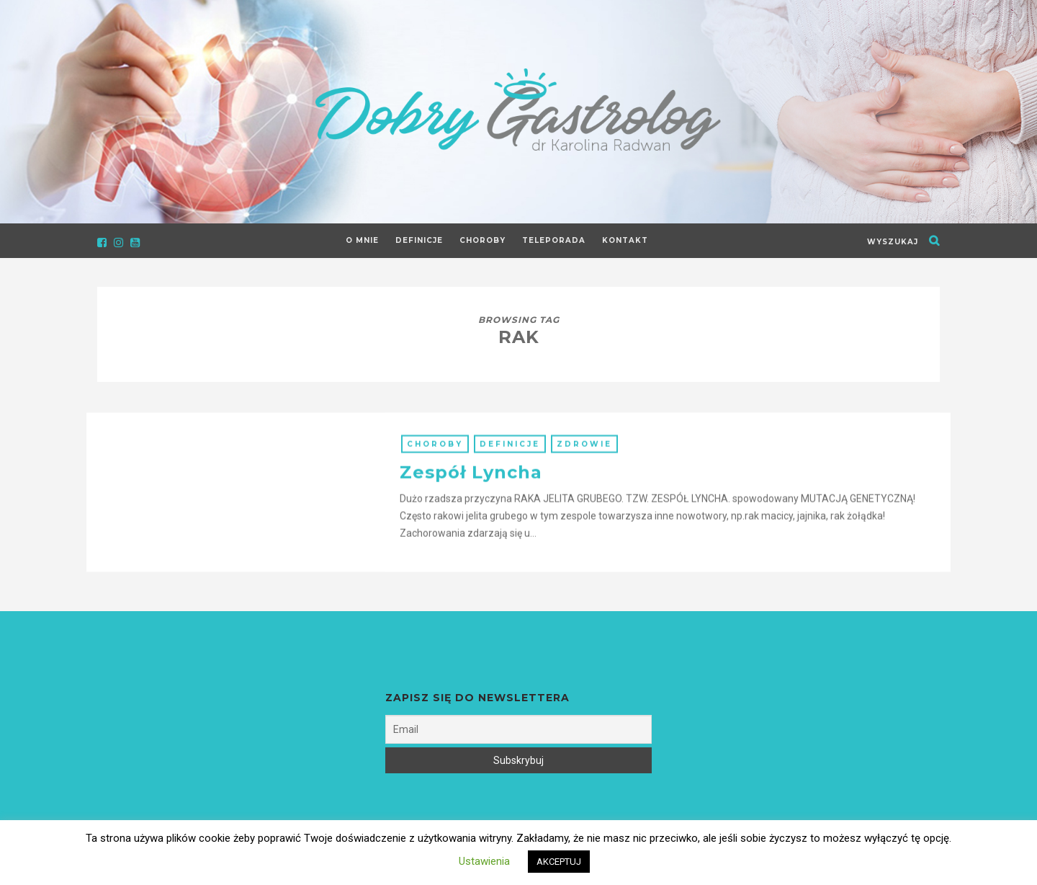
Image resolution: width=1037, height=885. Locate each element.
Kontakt (625, 240)
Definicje (419, 240)
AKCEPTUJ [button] (559, 861)
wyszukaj (892, 241)
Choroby (482, 240)
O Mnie (362, 240)
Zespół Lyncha (471, 480)
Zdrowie (584, 452)
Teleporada (553, 240)
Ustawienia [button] (484, 861)
